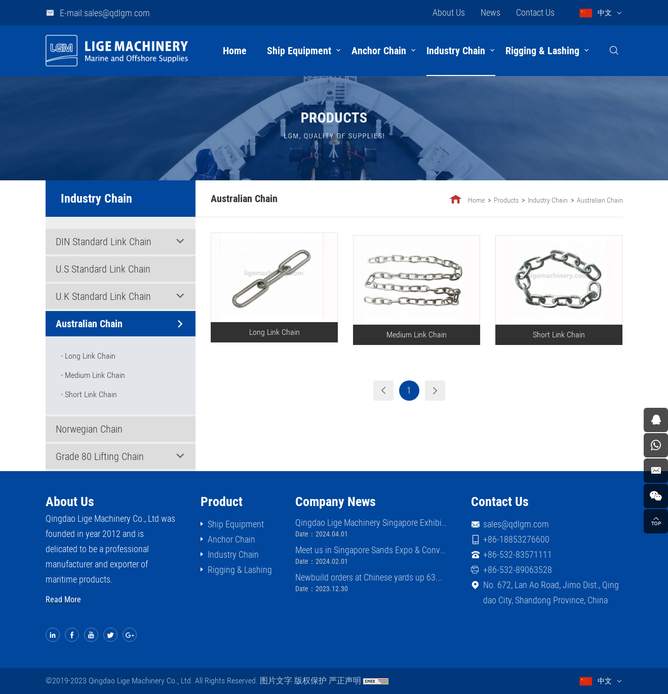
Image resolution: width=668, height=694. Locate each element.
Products (507, 200)
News (490, 12)
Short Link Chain (91, 394)
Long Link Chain (90, 356)
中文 (605, 13)
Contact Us (535, 12)
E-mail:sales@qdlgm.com (105, 13)
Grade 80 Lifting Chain (100, 456)
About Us (449, 12)
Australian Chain (89, 324)
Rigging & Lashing (542, 51)
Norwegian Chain (89, 429)
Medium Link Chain (95, 375)
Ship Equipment (299, 51)
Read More (63, 599)
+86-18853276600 (516, 539)
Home (235, 51)
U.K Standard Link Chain (103, 296)
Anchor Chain (378, 51)
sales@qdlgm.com (516, 524)
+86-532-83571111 (517, 554)
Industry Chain (455, 51)
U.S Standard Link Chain (103, 269)
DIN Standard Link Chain (103, 242)
